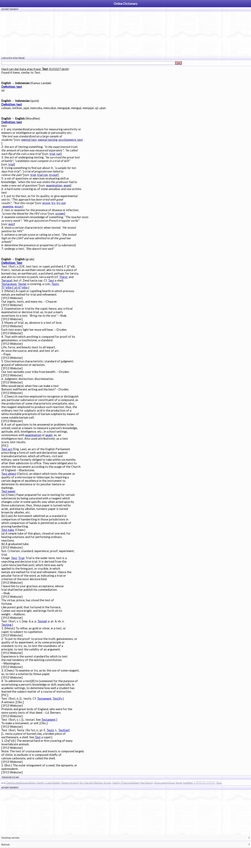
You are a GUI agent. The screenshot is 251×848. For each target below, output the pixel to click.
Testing (6, 624)
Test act (6, 449)
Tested (42, 621)
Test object (8, 473)
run (58, 154)
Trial (21, 558)
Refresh (5, 844)
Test (51, 280)
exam (67, 185)
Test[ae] (63, 730)
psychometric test (71, 139)
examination (54, 185)
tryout (53, 175)
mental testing (47, 139)
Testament (44, 698)
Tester (22, 284)
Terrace (6, 280)
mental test (29, 139)
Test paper (8, 491)
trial (52, 154)
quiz (11, 224)
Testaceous (9, 284)
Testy (55, 284)
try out (61, 203)
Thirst (63, 277)
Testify (57, 698)
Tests (50, 730)
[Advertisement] (125, 33)
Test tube (7, 530)
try (53, 203)
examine (8, 206)
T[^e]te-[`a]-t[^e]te (14, 287)
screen (59, 213)
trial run (42, 175)
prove (46, 203)
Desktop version (10, 837)
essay (18, 206)
